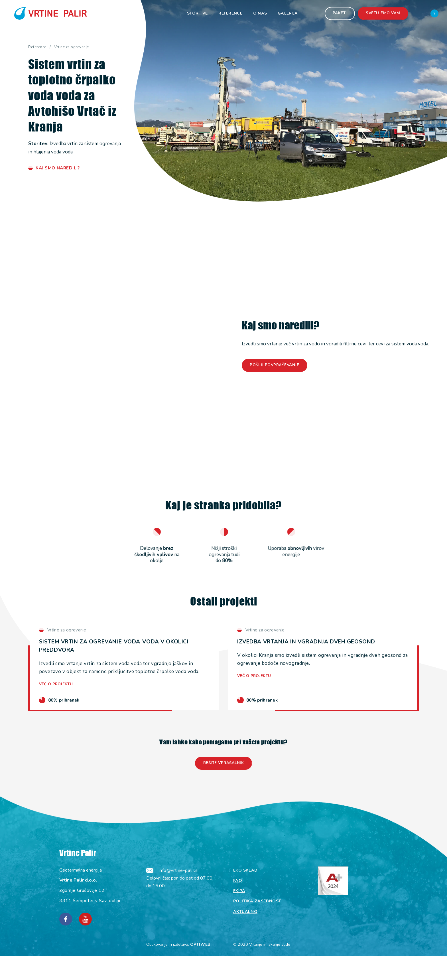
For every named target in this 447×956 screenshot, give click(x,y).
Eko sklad (245, 870)
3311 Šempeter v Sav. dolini (89, 901)
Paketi (340, 13)
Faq (237, 880)
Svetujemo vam (383, 13)
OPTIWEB (200, 944)
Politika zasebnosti (258, 901)
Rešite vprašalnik (223, 762)
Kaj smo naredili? (58, 168)
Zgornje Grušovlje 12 (81, 890)
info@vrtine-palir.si (179, 870)
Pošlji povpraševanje (274, 365)
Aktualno (245, 911)
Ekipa (239, 891)
